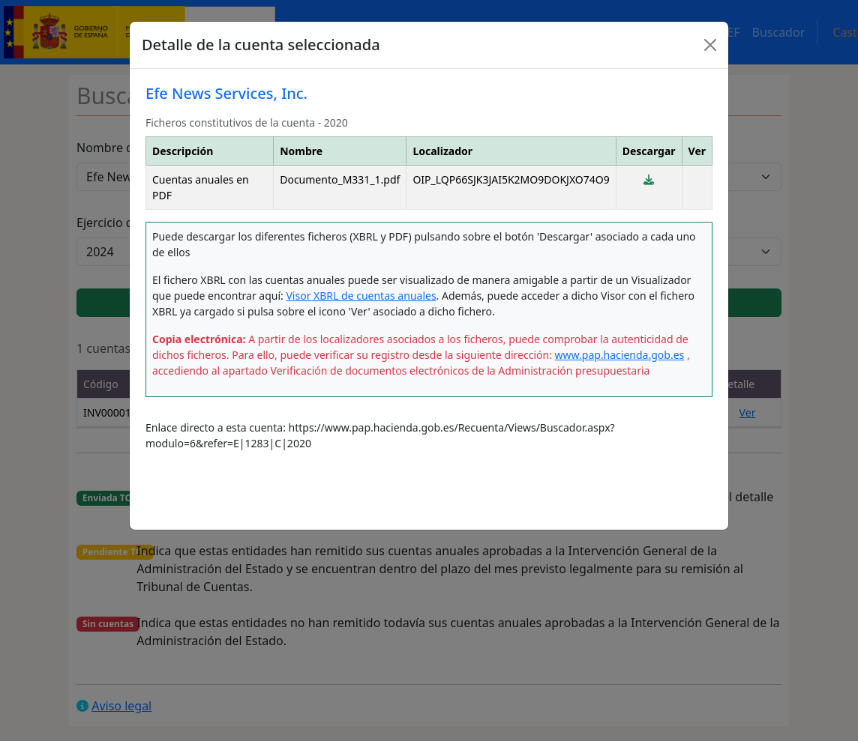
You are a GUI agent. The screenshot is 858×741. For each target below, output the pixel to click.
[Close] (710, 45)
